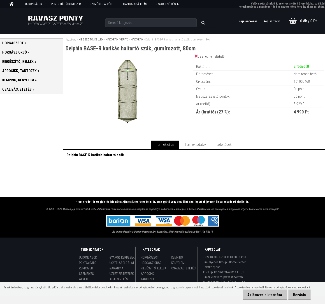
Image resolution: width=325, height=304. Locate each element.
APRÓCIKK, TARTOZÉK (148, 276)
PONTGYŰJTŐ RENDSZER (66, 4)
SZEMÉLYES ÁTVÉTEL (102, 4)
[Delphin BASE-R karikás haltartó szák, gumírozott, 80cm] (128, 62)
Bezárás (298, 295)
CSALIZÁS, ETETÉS (183, 268)
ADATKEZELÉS (118, 279)
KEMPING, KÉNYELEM (178, 260)
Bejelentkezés (246, 21)
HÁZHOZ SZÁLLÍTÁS (135, 4)
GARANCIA (116, 268)
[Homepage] (13, 4)
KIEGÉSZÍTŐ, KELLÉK (91, 39)
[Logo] (55, 20)
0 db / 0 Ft (308, 21)
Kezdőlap (70, 39)
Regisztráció (271, 21)
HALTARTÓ (137, 39)
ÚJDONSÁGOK (33, 4)
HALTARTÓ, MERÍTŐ (117, 39)
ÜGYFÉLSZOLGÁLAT (121, 263)
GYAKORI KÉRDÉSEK (167, 4)
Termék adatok (195, 144)
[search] (202, 20)
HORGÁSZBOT (150, 257)
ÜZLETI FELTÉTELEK (121, 274)
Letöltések (224, 144)
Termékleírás (165, 144)
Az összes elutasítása (262, 295)
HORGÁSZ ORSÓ (151, 263)
